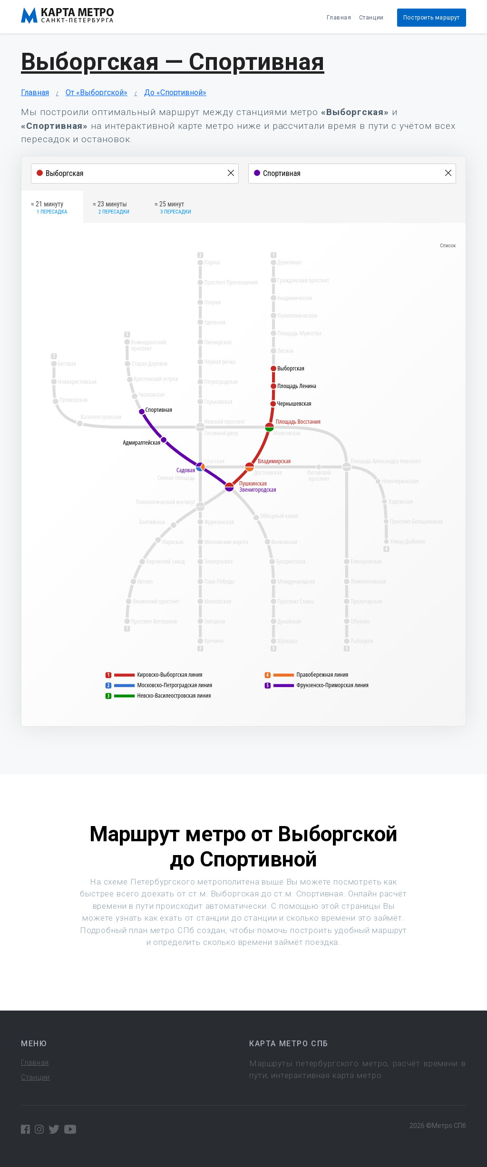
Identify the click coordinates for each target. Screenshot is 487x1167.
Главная (339, 17)
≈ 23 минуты (111, 208)
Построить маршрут (431, 17)
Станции (371, 17)
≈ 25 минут (173, 208)
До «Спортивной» (175, 92)
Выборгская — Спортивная (172, 62)
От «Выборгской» (96, 92)
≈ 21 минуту (49, 208)
